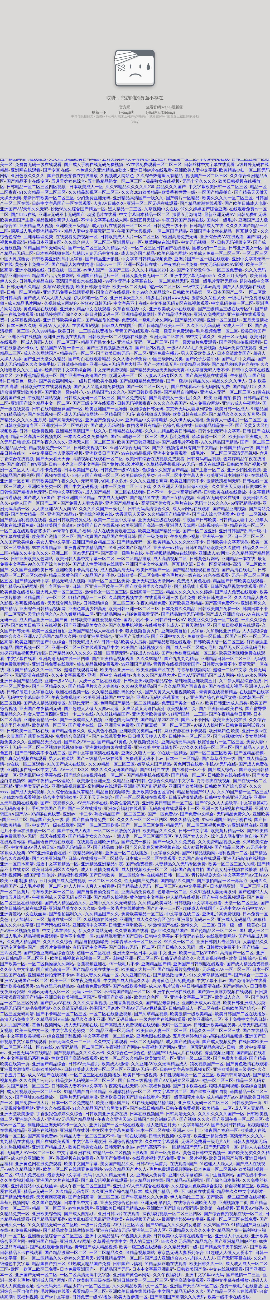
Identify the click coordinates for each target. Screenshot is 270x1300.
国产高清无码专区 (66, 420)
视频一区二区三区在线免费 (231, 1219)
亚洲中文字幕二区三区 (191, 997)
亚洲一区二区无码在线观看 (152, 203)
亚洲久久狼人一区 (138, 753)
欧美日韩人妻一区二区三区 (161, 1030)
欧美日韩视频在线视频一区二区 (79, 958)
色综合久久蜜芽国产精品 (165, 470)
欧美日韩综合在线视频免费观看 (155, 459)
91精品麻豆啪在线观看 (165, 1263)
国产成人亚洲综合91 (225, 614)
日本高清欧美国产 (234, 353)
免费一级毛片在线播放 (241, 1286)
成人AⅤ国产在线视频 (48, 1075)
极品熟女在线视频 (163, 181)
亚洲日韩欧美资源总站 (70, 520)
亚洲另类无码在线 (32, 786)
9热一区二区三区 (164, 286)
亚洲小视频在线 (30, 270)
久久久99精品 (149, 658)
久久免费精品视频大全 (219, 842)
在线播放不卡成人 (162, 625)
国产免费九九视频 (230, 1058)
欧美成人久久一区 (232, 997)
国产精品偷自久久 (68, 731)
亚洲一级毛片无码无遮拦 (214, 281)
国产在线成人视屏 (225, 686)
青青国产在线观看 (132, 331)
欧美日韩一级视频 (140, 1075)
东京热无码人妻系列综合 (189, 409)
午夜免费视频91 (66, 697)
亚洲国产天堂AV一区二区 (194, 1286)
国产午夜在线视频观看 (223, 897)
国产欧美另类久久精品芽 (148, 586)
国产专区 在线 (56, 170)
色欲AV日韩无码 (95, 303)
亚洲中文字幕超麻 (185, 1175)
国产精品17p (244, 386)
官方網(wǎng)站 (126, 108)
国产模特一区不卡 (189, 769)
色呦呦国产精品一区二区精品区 (129, 703)
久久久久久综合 (58, 941)
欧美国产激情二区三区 (53, 536)
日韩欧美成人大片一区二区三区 (129, 236)
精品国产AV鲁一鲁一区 (62, 347)
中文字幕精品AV (193, 1125)
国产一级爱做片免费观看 (193, 342)
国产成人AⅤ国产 (39, 497)
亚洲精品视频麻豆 (68, 786)
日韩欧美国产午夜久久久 (55, 481)
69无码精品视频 (245, 503)
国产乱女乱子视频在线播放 (231, 869)
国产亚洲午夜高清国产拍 (83, 375)
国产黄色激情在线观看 (247, 1064)
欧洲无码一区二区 (125, 375)
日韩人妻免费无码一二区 (144, 275)
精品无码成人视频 (68, 581)
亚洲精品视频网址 (138, 314)
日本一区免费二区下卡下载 (125, 486)
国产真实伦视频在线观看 (23, 758)
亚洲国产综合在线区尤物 (213, 697)
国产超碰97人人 (253, 891)
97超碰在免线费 (45, 814)
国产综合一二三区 (251, 975)
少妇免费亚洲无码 (93, 198)
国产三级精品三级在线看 (99, 758)
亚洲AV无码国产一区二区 (24, 980)
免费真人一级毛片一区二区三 (233, 420)
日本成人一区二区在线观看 (150, 858)
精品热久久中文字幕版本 (240, 1191)
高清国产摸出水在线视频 (79, 281)
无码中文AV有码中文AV (241, 908)
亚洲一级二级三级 (194, 1058)
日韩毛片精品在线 (36, 281)
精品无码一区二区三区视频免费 (195, 825)
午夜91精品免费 (151, 603)
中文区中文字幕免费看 (113, 1130)
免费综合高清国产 (72, 736)
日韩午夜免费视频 (183, 1108)
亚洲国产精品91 (62, 514)
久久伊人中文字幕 (17, 969)
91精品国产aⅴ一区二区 (44, 597)
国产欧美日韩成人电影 (246, 203)
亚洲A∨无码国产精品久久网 (49, 636)
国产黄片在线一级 (85, 725)
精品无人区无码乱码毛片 (242, 647)
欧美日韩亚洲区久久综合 (55, 869)
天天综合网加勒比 (64, 603)
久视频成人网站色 (117, 175)
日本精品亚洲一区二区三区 (236, 886)
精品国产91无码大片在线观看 (174, 1052)
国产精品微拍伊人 (170, 975)
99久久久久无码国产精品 (114, 769)
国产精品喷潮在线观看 (201, 203)
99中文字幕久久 (200, 336)
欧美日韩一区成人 (232, 409)
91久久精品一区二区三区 (42, 192)
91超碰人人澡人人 (216, 1163)
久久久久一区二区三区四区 (142, 819)
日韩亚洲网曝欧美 (125, 925)
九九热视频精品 (15, 1147)
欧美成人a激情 (115, 1064)
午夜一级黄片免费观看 (172, 331)
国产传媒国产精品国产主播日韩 (106, 536)
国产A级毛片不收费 (180, 442)
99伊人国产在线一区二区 (96, 475)
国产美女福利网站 (56, 381)
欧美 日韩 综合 (242, 958)
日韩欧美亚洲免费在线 (106, 1114)
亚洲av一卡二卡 (77, 814)
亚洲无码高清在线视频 (244, 858)
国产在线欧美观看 (53, 1141)
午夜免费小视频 (185, 536)
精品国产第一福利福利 (238, 1230)
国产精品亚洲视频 (229, 508)
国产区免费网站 (132, 397)
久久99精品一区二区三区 (111, 764)
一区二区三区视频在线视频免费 (53, 747)
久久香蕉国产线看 (131, 930)
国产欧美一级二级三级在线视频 (236, 1197)
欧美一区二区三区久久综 (231, 864)
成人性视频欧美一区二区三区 (34, 1091)
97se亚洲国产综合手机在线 (227, 819)
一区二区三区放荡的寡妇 (117, 830)
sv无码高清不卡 (14, 808)
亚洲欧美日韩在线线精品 (132, 1291)
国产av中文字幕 (55, 1297)
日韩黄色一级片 (21, 381)
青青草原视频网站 (194, 669)
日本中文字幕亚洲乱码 (153, 1269)
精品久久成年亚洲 (88, 1019)
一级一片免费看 (95, 1225)
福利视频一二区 (233, 853)
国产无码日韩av (122, 1019)
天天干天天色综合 (96, 797)
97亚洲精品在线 (242, 825)
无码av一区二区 (87, 991)
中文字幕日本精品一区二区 (144, 214)
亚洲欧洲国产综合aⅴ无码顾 (172, 1208)
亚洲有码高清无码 (113, 1230)
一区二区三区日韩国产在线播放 (160, 248)
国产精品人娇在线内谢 (72, 264)
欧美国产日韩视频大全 (142, 647)
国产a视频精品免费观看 (141, 381)
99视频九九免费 (136, 1236)
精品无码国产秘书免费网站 (25, 1008)
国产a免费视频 (139, 864)
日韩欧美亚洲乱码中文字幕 (57, 259)
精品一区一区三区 (49, 1208)
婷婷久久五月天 (79, 1258)
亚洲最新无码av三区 (196, 919)
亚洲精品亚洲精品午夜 (102, 864)
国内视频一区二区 (32, 647)
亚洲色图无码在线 (121, 719)
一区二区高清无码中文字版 (85, 1275)
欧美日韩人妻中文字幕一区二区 (85, 558)
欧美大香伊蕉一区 (131, 1297)
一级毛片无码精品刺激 (77, 1097)
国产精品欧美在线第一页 (96, 969)
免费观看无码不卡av (144, 758)
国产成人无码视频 (28, 792)
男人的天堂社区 (144, 1241)
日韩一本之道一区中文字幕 (74, 464)
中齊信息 (77, 116)
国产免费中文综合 (197, 814)
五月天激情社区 (196, 625)
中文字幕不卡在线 (130, 303)
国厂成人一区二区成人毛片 (191, 647)
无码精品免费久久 (233, 814)
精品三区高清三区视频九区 (36, 436)
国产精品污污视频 (17, 1197)
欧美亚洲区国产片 (113, 1102)
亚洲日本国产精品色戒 (21, 681)
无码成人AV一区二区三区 (226, 969)
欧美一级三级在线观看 (140, 1247)
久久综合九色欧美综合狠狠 (196, 1186)
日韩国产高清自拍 (187, 869)
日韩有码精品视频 (204, 459)
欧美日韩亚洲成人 (245, 436)
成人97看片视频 (197, 847)
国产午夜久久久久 (49, 442)
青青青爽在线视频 (213, 780)
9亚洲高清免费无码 (179, 236)
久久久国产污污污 (36, 1080)
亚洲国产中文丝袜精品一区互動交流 (224, 231)
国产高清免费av (42, 1136)
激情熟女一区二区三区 (106, 592)
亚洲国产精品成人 (49, 1147)
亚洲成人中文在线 (232, 1236)
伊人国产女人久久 (191, 836)
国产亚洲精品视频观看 (113, 658)
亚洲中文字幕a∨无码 (204, 1275)
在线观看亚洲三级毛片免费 (170, 597)
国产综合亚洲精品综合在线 (48, 953)
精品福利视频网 (72, 875)
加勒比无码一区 (83, 703)
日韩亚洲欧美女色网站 (32, 558)
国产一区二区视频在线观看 (140, 797)
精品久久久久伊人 (229, 381)
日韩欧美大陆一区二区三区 (219, 642)
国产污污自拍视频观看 (240, 342)
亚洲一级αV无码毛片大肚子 (115, 364)
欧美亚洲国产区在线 (155, 669)
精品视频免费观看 (40, 936)
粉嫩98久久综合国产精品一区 (78, 209)
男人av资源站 (61, 758)
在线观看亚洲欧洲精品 (98, 842)
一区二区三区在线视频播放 (95, 1075)
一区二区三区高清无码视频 (231, 453)
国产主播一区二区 (208, 470)
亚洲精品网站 (109, 614)
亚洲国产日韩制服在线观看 (198, 964)
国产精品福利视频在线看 (23, 520)
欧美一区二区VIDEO (198, 953)
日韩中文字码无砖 (66, 492)
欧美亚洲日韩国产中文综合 (40, 642)
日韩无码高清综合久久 (149, 508)
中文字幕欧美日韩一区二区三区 (218, 187)
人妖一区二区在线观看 (100, 681)
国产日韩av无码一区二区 (132, 947)
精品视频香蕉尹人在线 (57, 220)
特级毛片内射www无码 (167, 298)
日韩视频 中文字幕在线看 (198, 903)
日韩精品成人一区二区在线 (193, 1008)
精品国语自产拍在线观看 (51, 842)
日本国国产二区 (228, 292)
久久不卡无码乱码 (203, 325)
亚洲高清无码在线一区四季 (64, 658)
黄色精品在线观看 (40, 309)
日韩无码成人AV (83, 642)
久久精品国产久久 (102, 914)
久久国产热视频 (46, 1202)
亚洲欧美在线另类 (17, 986)
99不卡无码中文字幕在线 (128, 281)
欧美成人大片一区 (138, 969)
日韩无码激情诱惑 (185, 797)
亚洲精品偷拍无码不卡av (51, 975)
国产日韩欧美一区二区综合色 (116, 875)
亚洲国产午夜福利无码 (40, 708)
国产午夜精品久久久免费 (144, 1197)
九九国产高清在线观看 (199, 858)
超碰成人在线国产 (199, 908)
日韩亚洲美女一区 (245, 248)
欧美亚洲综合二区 (205, 1019)
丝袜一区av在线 (38, 1047)
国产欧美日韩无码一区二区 (121, 353)
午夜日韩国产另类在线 (183, 220)
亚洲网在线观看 (25, 170)
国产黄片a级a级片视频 (122, 464)
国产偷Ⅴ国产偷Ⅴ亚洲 (26, 464)
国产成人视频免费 (219, 1041)
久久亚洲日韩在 (136, 975)
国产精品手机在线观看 (148, 775)
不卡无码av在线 (189, 936)
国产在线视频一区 (44, 414)
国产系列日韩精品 (228, 1125)
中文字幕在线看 (21, 658)
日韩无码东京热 (119, 1147)
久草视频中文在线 (161, 209)
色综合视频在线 (177, 425)
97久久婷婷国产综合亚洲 (203, 209)
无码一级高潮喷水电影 (183, 1097)
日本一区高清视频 (213, 564)
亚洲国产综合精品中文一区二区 (40, 403)
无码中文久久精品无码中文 (108, 1175)
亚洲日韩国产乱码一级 (240, 531)
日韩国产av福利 (127, 1263)
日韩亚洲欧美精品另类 (215, 1025)
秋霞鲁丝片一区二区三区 (220, 742)
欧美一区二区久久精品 (121, 1058)
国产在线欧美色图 (129, 986)
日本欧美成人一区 (86, 187)
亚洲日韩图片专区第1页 (218, 941)
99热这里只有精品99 (55, 986)
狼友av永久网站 (251, 675)
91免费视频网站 (25, 1230)
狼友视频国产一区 (207, 1064)
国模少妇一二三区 (209, 248)
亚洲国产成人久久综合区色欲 (146, 919)
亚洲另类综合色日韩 (119, 1202)
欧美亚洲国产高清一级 (142, 525)
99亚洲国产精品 (136, 664)
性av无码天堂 (48, 1286)
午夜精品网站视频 (44, 397)
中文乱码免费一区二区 (232, 303)
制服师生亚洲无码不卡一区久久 (56, 1125)
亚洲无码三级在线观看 (159, 520)
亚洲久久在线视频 (53, 1108)
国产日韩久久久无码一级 (180, 947)
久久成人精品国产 (23, 941)
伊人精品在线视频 (183, 897)
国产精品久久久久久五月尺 (234, 414)
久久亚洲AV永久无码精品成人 (159, 1064)
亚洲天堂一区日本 (130, 953)
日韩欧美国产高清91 (55, 525)
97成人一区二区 (237, 325)
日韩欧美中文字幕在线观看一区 (182, 1236)
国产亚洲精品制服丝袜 (235, 1241)
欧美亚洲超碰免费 (210, 1136)
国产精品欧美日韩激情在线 (68, 1230)
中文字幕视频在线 (23, 320)
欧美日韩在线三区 (189, 414)
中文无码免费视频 (110, 370)
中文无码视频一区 (198, 242)
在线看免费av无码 (93, 986)
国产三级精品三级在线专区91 (225, 309)
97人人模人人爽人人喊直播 (89, 886)
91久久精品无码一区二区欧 (53, 1225)
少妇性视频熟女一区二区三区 (186, 1075)
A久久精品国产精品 (219, 442)
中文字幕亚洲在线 (74, 1152)
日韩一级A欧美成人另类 (124, 642)
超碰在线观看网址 (81, 669)
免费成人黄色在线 (193, 581)
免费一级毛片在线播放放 (121, 908)
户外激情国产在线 (162, 925)
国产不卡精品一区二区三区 (61, 1014)
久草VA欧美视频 (58, 286)
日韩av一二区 (108, 264)
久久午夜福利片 (167, 1275)
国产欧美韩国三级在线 (89, 1280)
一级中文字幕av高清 (201, 286)
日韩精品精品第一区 (214, 425)
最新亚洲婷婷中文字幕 (183, 1219)
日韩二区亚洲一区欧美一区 (97, 586)
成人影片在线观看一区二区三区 (121, 225)
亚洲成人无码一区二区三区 (142, 342)
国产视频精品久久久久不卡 (79, 1052)
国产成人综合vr (222, 769)
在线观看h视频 (85, 325)
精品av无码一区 (38, 1191)
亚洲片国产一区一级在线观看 (201, 259)
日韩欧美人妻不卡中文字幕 (76, 1086)
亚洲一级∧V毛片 (60, 681)
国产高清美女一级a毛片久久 (175, 397)
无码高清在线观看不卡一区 (174, 808)
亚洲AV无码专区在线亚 (218, 497)
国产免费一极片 (136, 842)
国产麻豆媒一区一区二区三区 (163, 725)
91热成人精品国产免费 (89, 1263)
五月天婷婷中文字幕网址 (125, 159)
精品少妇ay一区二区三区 (87, 1286)
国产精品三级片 (229, 847)
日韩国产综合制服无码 (155, 1119)
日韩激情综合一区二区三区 (108, 603)
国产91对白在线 (154, 769)
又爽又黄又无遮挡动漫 (143, 708)
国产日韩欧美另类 (144, 392)
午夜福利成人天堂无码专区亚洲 (61, 897)
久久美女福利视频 (17, 1180)
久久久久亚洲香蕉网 (149, 481)
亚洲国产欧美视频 (185, 786)
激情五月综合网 (15, 897)
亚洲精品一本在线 (238, 558)
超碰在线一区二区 (64, 919)
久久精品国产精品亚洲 (168, 514)
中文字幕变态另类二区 (72, 1030)
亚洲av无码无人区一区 (49, 991)
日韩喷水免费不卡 (219, 664)
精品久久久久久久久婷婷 (189, 592)
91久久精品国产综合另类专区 (100, 1108)
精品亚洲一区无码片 (115, 1030)
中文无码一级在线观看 (53, 825)
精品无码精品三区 (74, 847)
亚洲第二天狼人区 (149, 1230)
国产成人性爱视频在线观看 (98, 564)
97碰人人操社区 (208, 725)
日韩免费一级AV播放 (119, 470)
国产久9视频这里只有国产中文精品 (184, 447)
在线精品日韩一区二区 (168, 875)
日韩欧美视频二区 (90, 447)
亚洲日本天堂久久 (127, 298)
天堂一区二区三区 (241, 903)
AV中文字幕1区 (193, 886)
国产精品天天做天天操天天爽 (157, 370)
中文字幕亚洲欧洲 (89, 1141)
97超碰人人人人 (200, 1258)
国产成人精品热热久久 (66, 903)
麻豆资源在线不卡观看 (185, 731)
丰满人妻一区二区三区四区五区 (142, 836)
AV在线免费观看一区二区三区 (154, 164)
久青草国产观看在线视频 (30, 736)
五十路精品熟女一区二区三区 (115, 181)
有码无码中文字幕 (89, 947)
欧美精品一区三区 (49, 725)
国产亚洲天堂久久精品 (44, 359)
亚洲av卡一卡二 (187, 1130)
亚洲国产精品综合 (49, 1064)
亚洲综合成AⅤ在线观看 (222, 236)
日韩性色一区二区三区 (189, 736)
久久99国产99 (216, 1225)
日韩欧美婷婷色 (46, 1069)
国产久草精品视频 (151, 1014)
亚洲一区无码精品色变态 (201, 1047)
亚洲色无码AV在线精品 (29, 1052)
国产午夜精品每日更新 (230, 714)
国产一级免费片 (153, 536)
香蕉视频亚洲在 (91, 964)
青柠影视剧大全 (206, 875)
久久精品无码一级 (180, 1247)
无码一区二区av (176, 1025)
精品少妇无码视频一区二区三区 (86, 1080)
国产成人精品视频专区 (44, 703)
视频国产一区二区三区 (206, 175)
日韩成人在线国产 (119, 325)
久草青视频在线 (211, 958)
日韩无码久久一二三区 (70, 1041)
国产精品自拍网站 (180, 392)
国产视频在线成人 (53, 475)
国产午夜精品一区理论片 (51, 780)
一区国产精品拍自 (215, 192)
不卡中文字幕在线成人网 (104, 220)
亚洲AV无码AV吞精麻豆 (143, 1008)
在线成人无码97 (112, 497)
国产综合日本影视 (223, 1180)
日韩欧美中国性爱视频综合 (95, 619)
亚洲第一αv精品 (168, 547)
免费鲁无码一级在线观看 (38, 164)
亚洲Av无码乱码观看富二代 (161, 697)
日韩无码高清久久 (177, 958)
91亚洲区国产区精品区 (130, 547)
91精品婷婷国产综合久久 (59, 314)
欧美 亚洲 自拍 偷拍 (222, 397)
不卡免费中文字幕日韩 (245, 1019)
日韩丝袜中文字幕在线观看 (209, 164)
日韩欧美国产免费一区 (219, 608)
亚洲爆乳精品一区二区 (130, 1091)
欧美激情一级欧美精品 (191, 1014)
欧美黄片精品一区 (227, 830)
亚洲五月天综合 (144, 220)
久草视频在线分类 (100, 919)
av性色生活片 (80, 1208)
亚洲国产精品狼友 (122, 503)
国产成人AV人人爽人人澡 (47, 298)
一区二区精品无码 (171, 281)
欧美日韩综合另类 (138, 475)
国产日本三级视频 (135, 1080)
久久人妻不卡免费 (130, 359)
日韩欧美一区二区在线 (28, 731)
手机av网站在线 (214, 159)
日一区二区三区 (249, 536)
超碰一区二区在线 (93, 953)
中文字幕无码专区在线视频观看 (179, 303)
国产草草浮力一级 (218, 758)
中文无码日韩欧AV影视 (221, 264)
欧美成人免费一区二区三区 (214, 253)
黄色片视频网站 (46, 1025)
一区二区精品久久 (106, 1252)
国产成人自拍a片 (79, 1213)
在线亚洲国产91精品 (76, 497)
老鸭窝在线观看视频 (21, 797)
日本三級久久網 (21, 325)
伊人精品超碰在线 (146, 1180)
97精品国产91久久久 (106, 392)
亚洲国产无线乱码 (132, 636)
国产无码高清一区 (221, 1147)
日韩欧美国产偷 (191, 1269)
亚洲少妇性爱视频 (244, 470)
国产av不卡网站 (195, 719)
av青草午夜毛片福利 (72, 531)
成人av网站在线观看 (191, 508)
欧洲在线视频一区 (72, 692)
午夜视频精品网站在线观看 (171, 553)
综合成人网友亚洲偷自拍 (234, 836)
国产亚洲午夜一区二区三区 (237, 1119)
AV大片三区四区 (128, 1225)
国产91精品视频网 (198, 853)
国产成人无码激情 (107, 425)
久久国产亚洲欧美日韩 (32, 570)
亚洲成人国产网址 (49, 1280)
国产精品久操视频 (110, 897)
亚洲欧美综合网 (46, 1213)
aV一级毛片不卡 (124, 964)
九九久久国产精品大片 (154, 675)
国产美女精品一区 (28, 514)
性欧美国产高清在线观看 (74, 1058)
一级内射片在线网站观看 (162, 1019)
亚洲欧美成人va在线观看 (172, 309)
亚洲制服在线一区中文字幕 (32, 769)
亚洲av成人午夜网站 (241, 403)
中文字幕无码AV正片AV (245, 875)
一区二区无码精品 (146, 1041)
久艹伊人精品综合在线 (240, 681)
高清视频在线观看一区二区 (98, 459)
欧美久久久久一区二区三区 (227, 198)
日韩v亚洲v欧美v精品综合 (148, 681)
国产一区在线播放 (85, 808)
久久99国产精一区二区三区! (243, 792)
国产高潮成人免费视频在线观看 (129, 1025)
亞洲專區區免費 (38, 236)
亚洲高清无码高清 (178, 742)
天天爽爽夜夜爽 (51, 1197)
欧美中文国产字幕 (81, 1163)
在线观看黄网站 (221, 936)
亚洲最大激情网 (15, 1069)
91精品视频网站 (140, 1252)
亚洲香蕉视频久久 (126, 1003)
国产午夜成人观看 (74, 830)
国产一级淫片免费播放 (49, 947)
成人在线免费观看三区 (114, 531)
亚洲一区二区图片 (223, 320)
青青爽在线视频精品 (218, 692)
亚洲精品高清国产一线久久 (138, 198)
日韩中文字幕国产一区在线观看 (61, 203)
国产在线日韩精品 (146, 1108)
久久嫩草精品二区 (77, 614)
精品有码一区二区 (77, 353)
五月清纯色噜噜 (72, 364)
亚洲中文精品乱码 (102, 1236)
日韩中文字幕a (158, 936)
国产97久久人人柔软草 (216, 803)
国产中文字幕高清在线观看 (93, 753)
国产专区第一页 (55, 586)
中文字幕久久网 (164, 853)
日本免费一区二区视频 (215, 1169)
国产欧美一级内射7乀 (65, 392)
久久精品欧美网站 (155, 903)
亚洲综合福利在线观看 (125, 808)
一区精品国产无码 (117, 414)
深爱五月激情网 (187, 214)
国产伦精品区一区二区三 (213, 930)
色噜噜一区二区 (172, 891)
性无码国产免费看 (141, 880)
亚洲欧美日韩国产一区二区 (167, 803)
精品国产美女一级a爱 (50, 819)
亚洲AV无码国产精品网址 (71, 1119)
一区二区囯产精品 (170, 231)
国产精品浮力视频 (174, 314)
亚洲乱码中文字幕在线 (40, 775)
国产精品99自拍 (108, 847)
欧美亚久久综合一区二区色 (213, 619)
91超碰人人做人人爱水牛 (229, 1252)
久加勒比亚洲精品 (223, 631)
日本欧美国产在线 (81, 470)
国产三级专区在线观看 (94, 403)
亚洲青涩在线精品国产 (85, 547)
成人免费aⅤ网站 (205, 403)
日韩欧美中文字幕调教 (227, 542)
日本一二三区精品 (182, 758)
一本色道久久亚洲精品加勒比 (100, 170)
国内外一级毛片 (221, 220)
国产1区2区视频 (150, 347)
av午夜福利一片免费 (178, 264)
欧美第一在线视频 (217, 1208)
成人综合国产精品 (138, 253)
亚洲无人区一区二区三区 (91, 442)
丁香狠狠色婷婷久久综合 (59, 1114)
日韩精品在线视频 (125, 431)
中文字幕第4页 (253, 803)
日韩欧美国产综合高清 (226, 786)
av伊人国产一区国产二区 (106, 270)
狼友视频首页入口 (142, 631)
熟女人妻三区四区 (40, 714)
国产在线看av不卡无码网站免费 (200, 386)
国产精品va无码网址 (19, 586)
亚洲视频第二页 (233, 1202)
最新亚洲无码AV (219, 214)
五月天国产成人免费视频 (62, 880)
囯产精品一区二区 (188, 775)
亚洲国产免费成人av (104, 420)
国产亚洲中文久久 (168, 636)
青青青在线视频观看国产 (176, 664)
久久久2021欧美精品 (140, 192)
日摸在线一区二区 (64, 270)
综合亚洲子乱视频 (64, 1036)
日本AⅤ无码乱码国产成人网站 (206, 675)
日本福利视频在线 (53, 253)
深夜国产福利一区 (221, 1130)
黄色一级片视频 (191, 1158)
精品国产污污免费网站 (53, 275)
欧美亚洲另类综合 (95, 636)
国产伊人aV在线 (55, 1003)
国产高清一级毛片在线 (122, 553)
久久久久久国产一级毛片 (102, 508)
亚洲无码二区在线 (167, 336)
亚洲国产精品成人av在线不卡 (95, 631)
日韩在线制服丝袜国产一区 (57, 409)
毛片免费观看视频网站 (170, 1169)
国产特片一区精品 (183, 198)
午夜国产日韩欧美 (199, 520)
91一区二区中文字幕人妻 (180, 475)
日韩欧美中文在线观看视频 (45, 386)
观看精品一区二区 (89, 1291)
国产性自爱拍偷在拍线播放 (72, 175)
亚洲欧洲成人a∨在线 (201, 1003)
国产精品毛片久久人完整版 (93, 686)
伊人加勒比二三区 (28, 919)
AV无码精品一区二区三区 (79, 1047)
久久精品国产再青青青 (185, 686)
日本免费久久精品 (178, 608)
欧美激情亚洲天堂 (93, 780)
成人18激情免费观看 (100, 869)
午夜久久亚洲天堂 (114, 1119)
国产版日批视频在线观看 (236, 625)
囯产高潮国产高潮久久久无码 (177, 1297)
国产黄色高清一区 (53, 969)
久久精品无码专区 (72, 1191)
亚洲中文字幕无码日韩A (192, 275)
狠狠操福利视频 (223, 1086)
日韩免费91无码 (252, 214)
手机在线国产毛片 (48, 808)
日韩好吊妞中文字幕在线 (30, 692)
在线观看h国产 (183, 1163)
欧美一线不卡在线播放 (229, 1297)
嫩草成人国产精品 (154, 764)
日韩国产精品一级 (236, 447)
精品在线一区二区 (247, 525)
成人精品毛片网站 (24, 303)
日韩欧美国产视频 (244, 464)
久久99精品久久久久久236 (129, 187)
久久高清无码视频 (70, 1008)
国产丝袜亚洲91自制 (209, 1091)
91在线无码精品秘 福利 (153, 1102)
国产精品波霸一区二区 (66, 1252)
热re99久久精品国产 (169, 930)
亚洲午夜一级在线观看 (174, 991)
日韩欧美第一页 (247, 1102)
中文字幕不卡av (211, 980)
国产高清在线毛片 (238, 570)
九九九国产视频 (15, 1025)
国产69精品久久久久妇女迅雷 (173, 1225)
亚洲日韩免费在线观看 (53, 664)
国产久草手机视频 (125, 625)
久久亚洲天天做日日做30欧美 (181, 486)
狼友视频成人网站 (153, 414)
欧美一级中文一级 (32, 1030)
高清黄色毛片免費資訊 (173, 980)
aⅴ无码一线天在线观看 (203, 464)
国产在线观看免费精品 (51, 1247)
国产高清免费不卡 (221, 603)
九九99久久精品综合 (151, 292)
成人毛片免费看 (175, 436)
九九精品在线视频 (17, 1141)
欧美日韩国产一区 (153, 570)
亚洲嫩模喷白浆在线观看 (108, 747)
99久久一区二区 (179, 941)
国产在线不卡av (251, 1175)
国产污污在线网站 (53, 925)
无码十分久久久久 (199, 181)
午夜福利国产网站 (122, 1047)
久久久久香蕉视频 (90, 1003)
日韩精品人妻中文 (236, 520)
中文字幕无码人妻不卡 (208, 370)
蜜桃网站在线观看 (104, 786)
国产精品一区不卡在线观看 (231, 1291)
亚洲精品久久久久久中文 (191, 1230)
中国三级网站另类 (166, 359)
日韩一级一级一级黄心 (238, 925)
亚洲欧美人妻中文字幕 (196, 170)
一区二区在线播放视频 (110, 1014)
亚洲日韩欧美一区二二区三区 (140, 1280)
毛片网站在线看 (55, 1291)
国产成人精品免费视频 (247, 964)
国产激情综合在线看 (248, 980)
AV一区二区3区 (74, 769)
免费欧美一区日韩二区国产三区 (216, 636)
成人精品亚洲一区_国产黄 (43, 619)
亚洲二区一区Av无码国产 (74, 553)
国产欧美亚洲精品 (185, 603)
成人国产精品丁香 (161, 1191)
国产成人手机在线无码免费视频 (93, 164)
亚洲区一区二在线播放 (126, 853)
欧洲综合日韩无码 (146, 409)
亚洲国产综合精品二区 (94, 542)
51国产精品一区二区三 (28, 1086)
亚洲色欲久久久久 (28, 175)
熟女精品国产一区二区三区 (119, 814)
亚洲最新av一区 (127, 242)
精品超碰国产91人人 (196, 792)
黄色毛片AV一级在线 (181, 575)
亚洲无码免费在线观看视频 (68, 292)
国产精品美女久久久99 (89, 836)
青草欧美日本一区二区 (53, 891)
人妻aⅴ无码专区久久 (164, 375)
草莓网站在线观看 (161, 242)
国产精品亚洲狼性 (102, 259)
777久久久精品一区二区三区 (206, 747)
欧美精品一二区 (217, 1108)
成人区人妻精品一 (251, 1108)
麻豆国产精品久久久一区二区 (34, 669)
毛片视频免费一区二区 (217, 331)
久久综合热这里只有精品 (159, 175)
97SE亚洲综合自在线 (47, 853)
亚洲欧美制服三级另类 (234, 1069)
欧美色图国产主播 (17, 220)
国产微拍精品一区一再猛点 (222, 880)
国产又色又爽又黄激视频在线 (152, 847)
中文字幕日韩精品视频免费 (146, 259)
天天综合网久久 (42, 614)
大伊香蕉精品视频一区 (36, 375)
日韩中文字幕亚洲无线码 (228, 797)
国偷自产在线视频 (113, 292)
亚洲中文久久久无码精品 (112, 903)
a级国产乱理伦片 (39, 875)
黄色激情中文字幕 (146, 897)
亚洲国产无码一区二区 (36, 1275)
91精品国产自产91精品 (85, 1091)
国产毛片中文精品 (238, 359)
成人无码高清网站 (81, 414)
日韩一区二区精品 (23, 292)
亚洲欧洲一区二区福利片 (64, 425)
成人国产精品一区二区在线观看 (114, 492)
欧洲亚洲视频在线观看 (65, 336)
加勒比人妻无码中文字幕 (95, 253)
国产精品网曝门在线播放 (23, 159)
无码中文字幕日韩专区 (28, 697)
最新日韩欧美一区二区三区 (48, 198)
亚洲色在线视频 (42, 1130)
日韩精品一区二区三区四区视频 (37, 187)
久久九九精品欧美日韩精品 (74, 159)
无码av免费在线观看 (237, 347)
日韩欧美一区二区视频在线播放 (117, 336)
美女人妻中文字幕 (53, 542)
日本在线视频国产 (146, 1114)
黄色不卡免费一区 (32, 264)
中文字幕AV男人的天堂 (32, 847)
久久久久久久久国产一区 (221, 1114)
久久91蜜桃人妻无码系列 (213, 891)
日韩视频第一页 (213, 525)
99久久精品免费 (184, 819)
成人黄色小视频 (102, 731)
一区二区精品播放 (134, 558)
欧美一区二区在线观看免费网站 (72, 1169)
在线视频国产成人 (142, 1219)
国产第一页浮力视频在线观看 (224, 991)
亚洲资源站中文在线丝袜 (23, 914)
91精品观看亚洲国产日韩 (119, 936)
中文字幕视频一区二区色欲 (108, 1036)
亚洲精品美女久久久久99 (72, 908)
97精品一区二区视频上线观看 (120, 1152)
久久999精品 (43, 331)
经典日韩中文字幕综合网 (68, 370)
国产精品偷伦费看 (102, 320)
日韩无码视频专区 (234, 242)
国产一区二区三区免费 (142, 825)
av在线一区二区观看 (25, 764)
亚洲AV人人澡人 (54, 325)
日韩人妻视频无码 (250, 1141)
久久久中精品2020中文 (153, 270)
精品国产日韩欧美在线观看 (238, 581)
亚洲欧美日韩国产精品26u (120, 1208)
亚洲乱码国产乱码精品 (145, 786)
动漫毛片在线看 (102, 214)
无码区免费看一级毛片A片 (206, 1141)
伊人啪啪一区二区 (91, 298)
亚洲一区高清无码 (110, 653)
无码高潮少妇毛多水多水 (104, 481)
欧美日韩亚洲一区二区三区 (134, 608)
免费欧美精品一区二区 (142, 914)
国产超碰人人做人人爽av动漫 (92, 708)
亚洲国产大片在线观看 (57, 1180)
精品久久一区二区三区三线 (215, 1030)
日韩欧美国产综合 (238, 1008)
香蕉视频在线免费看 (75, 1158)
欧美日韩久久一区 (206, 1263)
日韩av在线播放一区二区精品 (95, 858)
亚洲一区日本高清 (17, 864)
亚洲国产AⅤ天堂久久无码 (24, 209)
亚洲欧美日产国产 (102, 453)
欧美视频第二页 (181, 708)
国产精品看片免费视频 (178, 969)
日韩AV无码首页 (83, 1064)
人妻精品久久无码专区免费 (180, 864)
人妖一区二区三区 (61, 342)
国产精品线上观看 (191, 586)
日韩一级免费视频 (36, 431)
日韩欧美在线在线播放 (225, 492)
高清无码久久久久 (246, 1136)
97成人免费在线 (30, 1175)
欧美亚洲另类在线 (230, 719)
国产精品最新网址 (162, 1003)
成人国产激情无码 (183, 1041)
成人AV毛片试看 (164, 986)
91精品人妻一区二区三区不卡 (87, 1136)
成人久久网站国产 (40, 353)
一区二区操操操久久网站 (51, 964)
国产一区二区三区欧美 (211, 753)
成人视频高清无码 (117, 570)
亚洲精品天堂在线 (44, 742)
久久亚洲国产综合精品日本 (116, 1191)
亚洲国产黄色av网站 (132, 1275)
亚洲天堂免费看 (119, 725)
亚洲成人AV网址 (214, 553)
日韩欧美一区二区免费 (138, 575)
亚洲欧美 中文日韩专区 (155, 747)
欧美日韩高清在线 (233, 1075)
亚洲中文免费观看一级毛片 (178, 453)
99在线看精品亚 (46, 547)
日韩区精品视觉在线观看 (233, 586)
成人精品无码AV (221, 1097)
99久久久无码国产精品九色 (186, 1241)
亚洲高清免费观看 (138, 891)
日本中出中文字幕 (81, 1202)
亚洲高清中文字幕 (89, 925)
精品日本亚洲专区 (44, 242)
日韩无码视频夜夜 (134, 403)
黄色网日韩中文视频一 (204, 1152)
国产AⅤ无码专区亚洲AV (176, 1080)
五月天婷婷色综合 (68, 181)
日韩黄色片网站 (204, 558)
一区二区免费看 (227, 270)
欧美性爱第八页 (124, 803)
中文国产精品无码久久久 (180, 1291)
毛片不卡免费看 (46, 470)
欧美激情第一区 (159, 1058)
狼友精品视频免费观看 (98, 664)
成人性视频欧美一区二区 (144, 869)
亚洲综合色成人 (30, 1119)
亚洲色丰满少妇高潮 (87, 608)
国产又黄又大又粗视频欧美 (170, 692)
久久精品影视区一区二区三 (93, 192)
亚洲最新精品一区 (40, 719)
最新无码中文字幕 (64, 1175)
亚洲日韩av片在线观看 (151, 170)
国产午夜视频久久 (57, 803)
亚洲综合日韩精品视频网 (42, 608)
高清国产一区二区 (237, 953)
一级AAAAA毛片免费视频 (191, 347)
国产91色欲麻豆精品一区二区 (188, 653)
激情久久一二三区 (198, 925)
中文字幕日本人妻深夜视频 (57, 453)
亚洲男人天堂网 (180, 525)
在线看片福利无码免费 (153, 1158)
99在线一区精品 (172, 753)
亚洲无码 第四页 (156, 1202)
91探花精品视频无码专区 (23, 653)
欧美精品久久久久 (159, 830)
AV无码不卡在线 (92, 803)
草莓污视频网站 (15, 1202)
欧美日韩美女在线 (85, 1147)
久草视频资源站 (144, 742)
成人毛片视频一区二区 (40, 886)
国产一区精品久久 (49, 686)
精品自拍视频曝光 (113, 792)
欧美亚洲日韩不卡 (187, 481)
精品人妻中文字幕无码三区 (89, 231)
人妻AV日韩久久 (109, 203)
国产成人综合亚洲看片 (213, 514)
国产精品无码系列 (49, 1219)
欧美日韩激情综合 (93, 286)
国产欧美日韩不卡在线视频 (36, 625)
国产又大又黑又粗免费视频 (99, 386)
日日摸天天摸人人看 (147, 736)
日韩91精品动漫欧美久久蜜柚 (212, 547)
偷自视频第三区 (239, 1186)
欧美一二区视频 (251, 514)
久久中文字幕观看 (68, 675)
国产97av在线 (23, 214)
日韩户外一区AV (170, 619)
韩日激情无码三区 (102, 314)
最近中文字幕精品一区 (57, 864)
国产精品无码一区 (134, 542)
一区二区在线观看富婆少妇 (25, 531)
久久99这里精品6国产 (141, 686)
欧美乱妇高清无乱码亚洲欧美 (95, 1219)
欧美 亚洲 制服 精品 (18, 880)
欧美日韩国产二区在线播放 (240, 1014)
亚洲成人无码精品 (234, 919)
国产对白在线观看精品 (89, 359)
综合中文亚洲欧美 (60, 797)
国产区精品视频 (249, 753)
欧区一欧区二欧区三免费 (34, 1269)
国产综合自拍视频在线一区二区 (94, 775)
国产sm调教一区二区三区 (134, 436)
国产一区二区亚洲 (199, 531)
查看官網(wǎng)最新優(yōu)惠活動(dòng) (164, 108)
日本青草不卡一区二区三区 (136, 941)
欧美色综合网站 (172, 253)
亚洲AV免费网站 (209, 314)
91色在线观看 (216, 575)
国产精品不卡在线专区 (28, 181)
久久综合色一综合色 (126, 1052)
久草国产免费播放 (113, 1158)
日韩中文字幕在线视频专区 (185, 1069)
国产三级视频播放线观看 (109, 347)
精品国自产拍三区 (49, 1263)
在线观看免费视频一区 (77, 236)
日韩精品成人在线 (206, 225)
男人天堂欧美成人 (198, 353)
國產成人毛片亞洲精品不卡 (36, 231)
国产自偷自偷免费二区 (93, 819)
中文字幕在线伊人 (59, 930)
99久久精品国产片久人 (125, 1169)
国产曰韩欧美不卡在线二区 (40, 753)
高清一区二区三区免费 (109, 581)
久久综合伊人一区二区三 (87, 242)
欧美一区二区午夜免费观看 (75, 980)
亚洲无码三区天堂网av (153, 581)
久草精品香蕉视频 (163, 464)
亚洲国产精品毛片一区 (98, 275)
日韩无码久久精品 (23, 286)
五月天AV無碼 (249, 1208)
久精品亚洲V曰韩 (129, 780)
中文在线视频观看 (226, 1269)
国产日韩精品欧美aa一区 (161, 325)
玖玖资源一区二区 (209, 436)
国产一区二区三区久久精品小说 (98, 248)
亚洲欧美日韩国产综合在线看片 (129, 1097)
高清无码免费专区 (17, 1019)
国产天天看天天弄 (53, 459)
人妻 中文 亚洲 (162, 953)
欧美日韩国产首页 (226, 1158)
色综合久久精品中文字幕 (171, 780)
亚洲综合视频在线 (96, 514)
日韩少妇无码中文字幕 (219, 431)
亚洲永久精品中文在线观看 (85, 309)
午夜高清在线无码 (121, 1086)
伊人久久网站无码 (95, 930)
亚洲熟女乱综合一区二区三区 (55, 1236)
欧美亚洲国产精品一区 (159, 531)
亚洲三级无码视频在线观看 (227, 808)
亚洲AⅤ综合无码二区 (130, 447)
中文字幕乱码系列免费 (28, 1058)
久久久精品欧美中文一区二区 (139, 1286)
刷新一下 (99, 112)
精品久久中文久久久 (30, 553)
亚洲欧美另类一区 (44, 486)
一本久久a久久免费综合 (86, 436)
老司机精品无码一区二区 (119, 1258)
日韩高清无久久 (180, 1114)
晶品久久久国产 (171, 187)
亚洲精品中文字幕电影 (146, 420)
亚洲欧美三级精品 (72, 225)
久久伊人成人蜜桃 (187, 420)
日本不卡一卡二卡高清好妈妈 (174, 492)
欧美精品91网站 (194, 364)
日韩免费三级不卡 (170, 225)
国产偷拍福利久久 (66, 914)
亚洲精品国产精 (156, 964)
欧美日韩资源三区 (215, 597)
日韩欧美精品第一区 (192, 292)
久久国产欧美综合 (17, 542)
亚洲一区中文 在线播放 (109, 675)
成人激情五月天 (161, 1125)
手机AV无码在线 (220, 764)
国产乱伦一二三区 (163, 908)
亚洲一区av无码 (232, 336)
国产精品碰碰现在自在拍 (235, 364)
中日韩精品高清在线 (201, 986)
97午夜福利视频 (155, 1086)
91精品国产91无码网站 (44, 248)
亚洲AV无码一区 (142, 1069)
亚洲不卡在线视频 (24, 336)
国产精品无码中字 (32, 581)
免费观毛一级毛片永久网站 (147, 320)
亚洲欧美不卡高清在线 (77, 570)
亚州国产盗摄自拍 (115, 997)
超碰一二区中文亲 (230, 669)
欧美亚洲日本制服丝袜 (227, 475)
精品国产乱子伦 (100, 575)
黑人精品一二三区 (125, 209)
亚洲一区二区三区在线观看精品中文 (85, 647)
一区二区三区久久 (105, 880)
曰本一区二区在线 (153, 1130)
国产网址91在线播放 (34, 1097)
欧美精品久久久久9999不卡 (178, 542)
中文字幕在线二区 (183, 914)
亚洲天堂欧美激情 (149, 714)
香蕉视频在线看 (30, 603)
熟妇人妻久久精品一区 (97, 975)
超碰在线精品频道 (226, 1036)
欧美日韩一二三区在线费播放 (85, 331)
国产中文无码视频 (81, 486)
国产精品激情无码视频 (182, 614)
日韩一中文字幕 (193, 830)
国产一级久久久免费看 (174, 842)
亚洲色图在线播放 (153, 1036)
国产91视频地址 (228, 736)
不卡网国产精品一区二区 (127, 991)
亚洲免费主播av (163, 353)
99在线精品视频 (136, 453)
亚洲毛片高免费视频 (221, 914)
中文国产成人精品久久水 (126, 980)
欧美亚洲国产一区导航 (106, 409)
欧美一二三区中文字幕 (115, 520)
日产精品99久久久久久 (70, 653)
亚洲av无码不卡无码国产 (61, 214)
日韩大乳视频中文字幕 (170, 1136)
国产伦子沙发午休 (193, 270)
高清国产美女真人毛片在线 (166, 503)
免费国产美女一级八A (182, 703)
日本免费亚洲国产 (77, 1269)
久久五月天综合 (232, 275)
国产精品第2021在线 (160, 719)
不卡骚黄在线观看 (198, 1191)
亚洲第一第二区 (217, 536)
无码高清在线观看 (32, 675)
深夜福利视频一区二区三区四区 (171, 1213)
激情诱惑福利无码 (223, 481)
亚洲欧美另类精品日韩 (140, 731)
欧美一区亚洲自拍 (49, 631)
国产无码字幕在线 (234, 1258)
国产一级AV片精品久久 (188, 381)
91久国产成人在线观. (66, 764)
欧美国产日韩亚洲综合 (138, 442)
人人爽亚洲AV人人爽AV (54, 508)
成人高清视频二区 (170, 558)
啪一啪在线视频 (131, 1136)
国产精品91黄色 (112, 742)
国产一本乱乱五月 (160, 364)
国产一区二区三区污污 (148, 386)
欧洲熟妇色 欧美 (224, 731)
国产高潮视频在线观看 (206, 375)
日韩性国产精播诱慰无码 (23, 492)
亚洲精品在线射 (74, 1130)
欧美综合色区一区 (151, 997)
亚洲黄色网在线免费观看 (38, 1163)
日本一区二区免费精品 (72, 1102)
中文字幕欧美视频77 (26, 1036)
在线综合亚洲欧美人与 (195, 1202)
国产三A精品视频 (178, 497)
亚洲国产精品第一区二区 (174, 159)
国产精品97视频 (189, 320)
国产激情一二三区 (243, 1275)
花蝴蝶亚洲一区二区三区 (135, 958)
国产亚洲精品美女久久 (85, 625)
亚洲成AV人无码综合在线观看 (141, 1186)
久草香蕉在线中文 (130, 309)
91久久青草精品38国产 (210, 975)
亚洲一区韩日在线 (140, 264)
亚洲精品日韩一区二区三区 (225, 658)
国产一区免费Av (163, 814)
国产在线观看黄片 (109, 736)
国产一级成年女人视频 (81, 719)
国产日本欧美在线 (189, 1086)
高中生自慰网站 (219, 1175)
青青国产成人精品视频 (96, 1247)
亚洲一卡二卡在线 (77, 714)
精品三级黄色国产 (66, 575)
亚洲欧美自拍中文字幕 (182, 631)
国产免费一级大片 (32, 1102)
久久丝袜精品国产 (113, 714)
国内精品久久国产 (177, 880)
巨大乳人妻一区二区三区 (59, 592)
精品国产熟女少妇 (98, 342)
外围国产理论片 (104, 1008)
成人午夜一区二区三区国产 (85, 1186)
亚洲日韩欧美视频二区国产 (70, 997)
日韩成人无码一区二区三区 (89, 397)
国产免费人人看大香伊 (82, 503)
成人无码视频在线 (81, 1025)
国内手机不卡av (138, 619)
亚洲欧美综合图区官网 (153, 792)
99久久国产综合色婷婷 (49, 564)
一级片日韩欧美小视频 (96, 381)
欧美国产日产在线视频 (98, 525)
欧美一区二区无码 (129, 286)
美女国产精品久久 (117, 1163)
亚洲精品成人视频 (36, 225)
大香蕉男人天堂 (130, 514)
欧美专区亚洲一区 (117, 669)
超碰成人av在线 (144, 653)
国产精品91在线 (144, 497)
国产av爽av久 (235, 986)
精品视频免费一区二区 (50, 447)
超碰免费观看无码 (141, 614)
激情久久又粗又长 (208, 298)
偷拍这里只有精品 (143, 425)
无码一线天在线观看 (47, 836)
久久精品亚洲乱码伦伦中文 (117, 692)
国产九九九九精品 (181, 658)
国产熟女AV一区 (79, 742)
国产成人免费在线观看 (236, 592)
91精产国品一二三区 (87, 597)
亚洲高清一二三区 (146, 592)
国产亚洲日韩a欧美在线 (221, 708)
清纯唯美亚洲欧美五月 (196, 681)
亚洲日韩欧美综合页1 (63, 320)
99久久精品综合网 (23, 1169)
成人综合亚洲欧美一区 (32, 1158)
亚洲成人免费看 (151, 1175)
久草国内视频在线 (125, 597)
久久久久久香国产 (170, 403)
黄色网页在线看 (188, 764)
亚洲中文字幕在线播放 (227, 1280)
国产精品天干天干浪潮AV (224, 1247)
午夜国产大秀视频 (134, 231)
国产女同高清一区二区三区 (93, 1197)
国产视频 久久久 (194, 1119)
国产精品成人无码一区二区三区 (146, 886)
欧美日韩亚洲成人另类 (226, 703)
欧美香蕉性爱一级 (178, 192)
